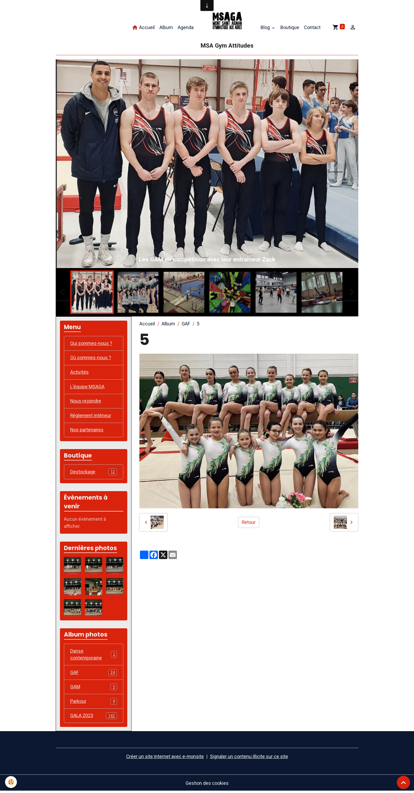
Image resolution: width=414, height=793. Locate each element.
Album (166, 27)
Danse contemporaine (93, 655)
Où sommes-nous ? (91, 358)
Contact (312, 27)
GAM (93, 688)
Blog (266, 27)
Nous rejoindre (85, 401)
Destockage (93, 472)
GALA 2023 (93, 717)
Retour (249, 522)
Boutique (289, 27)
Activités (79, 372)
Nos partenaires (87, 431)
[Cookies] (11, 782)
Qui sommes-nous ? (91, 343)
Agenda (186, 27)
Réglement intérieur (91, 416)
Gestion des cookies (207, 784)
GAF (186, 323)
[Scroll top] (403, 782)
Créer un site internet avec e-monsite (165, 758)
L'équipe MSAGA (87, 387)
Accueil (143, 27)
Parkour (93, 702)
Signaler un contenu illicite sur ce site (249, 758)
